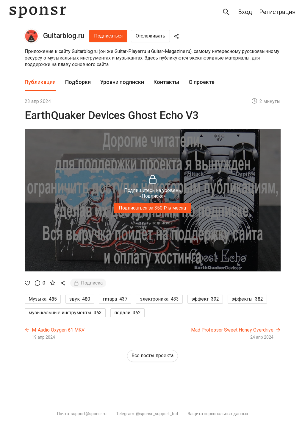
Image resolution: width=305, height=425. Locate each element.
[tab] (40, 82)
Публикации (40, 82)
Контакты (166, 82)
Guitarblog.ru (64, 36)
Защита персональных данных (218, 413)
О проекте (202, 82)
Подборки (78, 82)
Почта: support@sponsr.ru (82, 413)
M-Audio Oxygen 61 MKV (58, 330)
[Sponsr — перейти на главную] (38, 12)
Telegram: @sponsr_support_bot (147, 413)
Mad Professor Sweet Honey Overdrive (232, 330)
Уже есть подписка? (153, 223)
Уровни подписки (122, 82)
